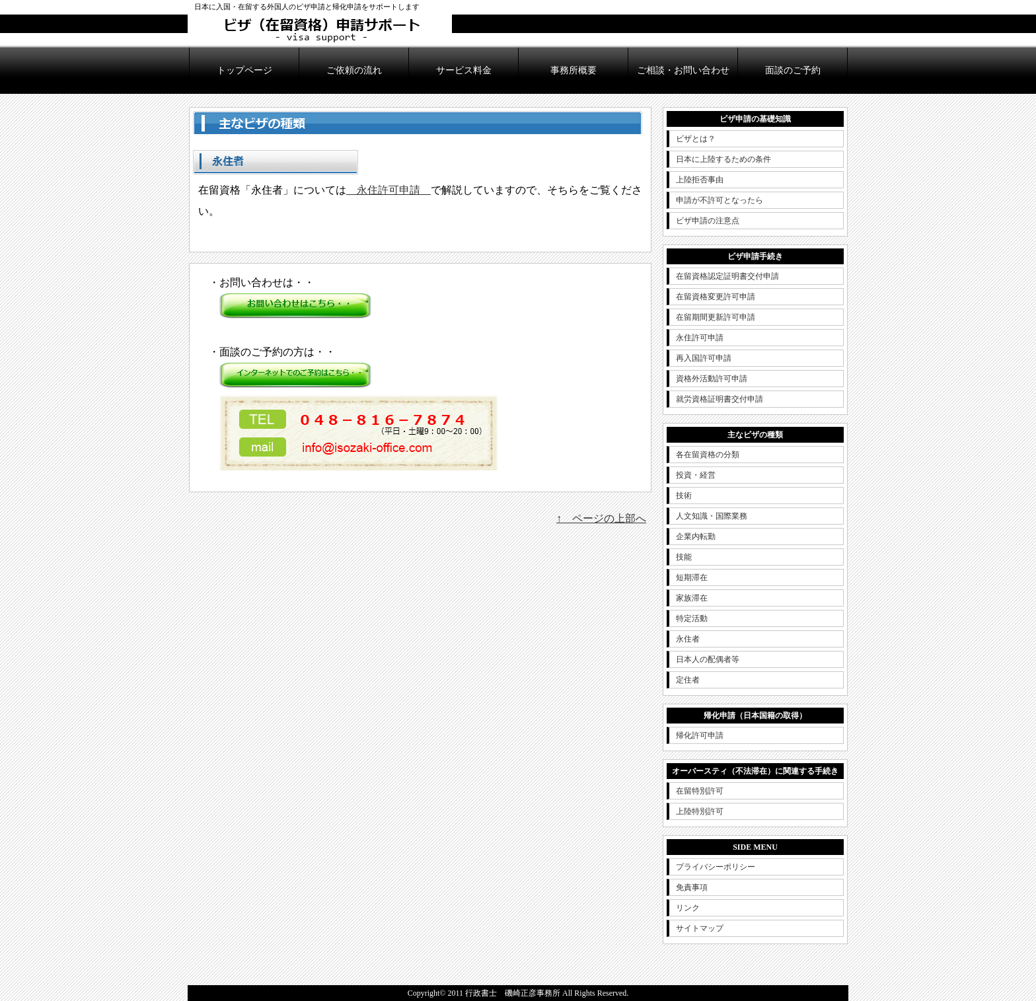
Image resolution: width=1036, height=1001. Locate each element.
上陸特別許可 (699, 811)
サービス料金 (464, 70)
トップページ (244, 70)
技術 (684, 495)
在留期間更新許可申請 (715, 317)
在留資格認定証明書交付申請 (727, 276)
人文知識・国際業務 (711, 516)
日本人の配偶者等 (707, 659)
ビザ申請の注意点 (707, 220)
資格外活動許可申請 (711, 378)
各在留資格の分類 (707, 454)
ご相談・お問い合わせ (683, 70)
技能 (684, 557)
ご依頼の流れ (354, 70)
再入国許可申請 (703, 358)
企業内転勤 (696, 536)
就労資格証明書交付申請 (719, 399)
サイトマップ (699, 928)
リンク (688, 907)
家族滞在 (692, 598)
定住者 (688, 680)
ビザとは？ (696, 138)
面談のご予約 (793, 70)
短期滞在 (692, 577)
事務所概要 (573, 70)
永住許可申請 (388, 190)
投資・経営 (696, 475)
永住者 (688, 639)
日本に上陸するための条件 (723, 159)
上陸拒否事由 (699, 179)
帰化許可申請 (699, 735)
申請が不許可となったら (719, 200)
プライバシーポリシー (715, 866)
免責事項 (692, 887)
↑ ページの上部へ (601, 518)
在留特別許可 (699, 791)
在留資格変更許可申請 (715, 296)
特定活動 (692, 618)
